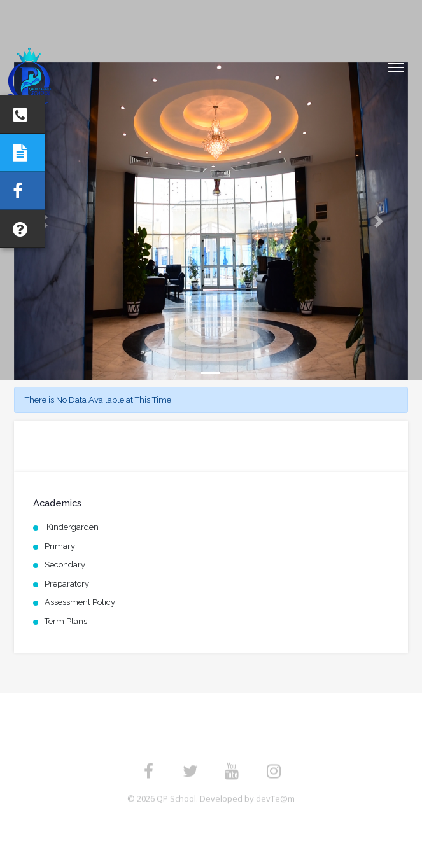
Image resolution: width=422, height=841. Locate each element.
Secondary (65, 564)
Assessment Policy (80, 602)
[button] (378, 221)
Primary (60, 546)
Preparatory (67, 583)
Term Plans (66, 621)
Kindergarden (72, 527)
